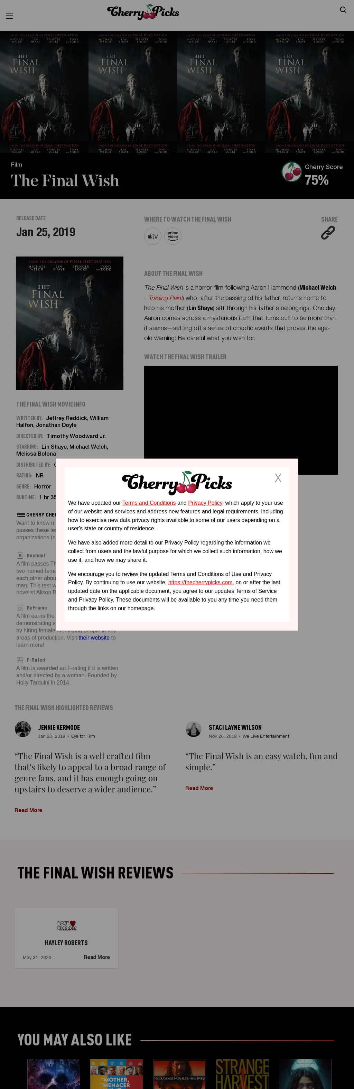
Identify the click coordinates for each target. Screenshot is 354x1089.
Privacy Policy (205, 503)
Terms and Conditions (149, 503)
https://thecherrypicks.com (200, 582)
